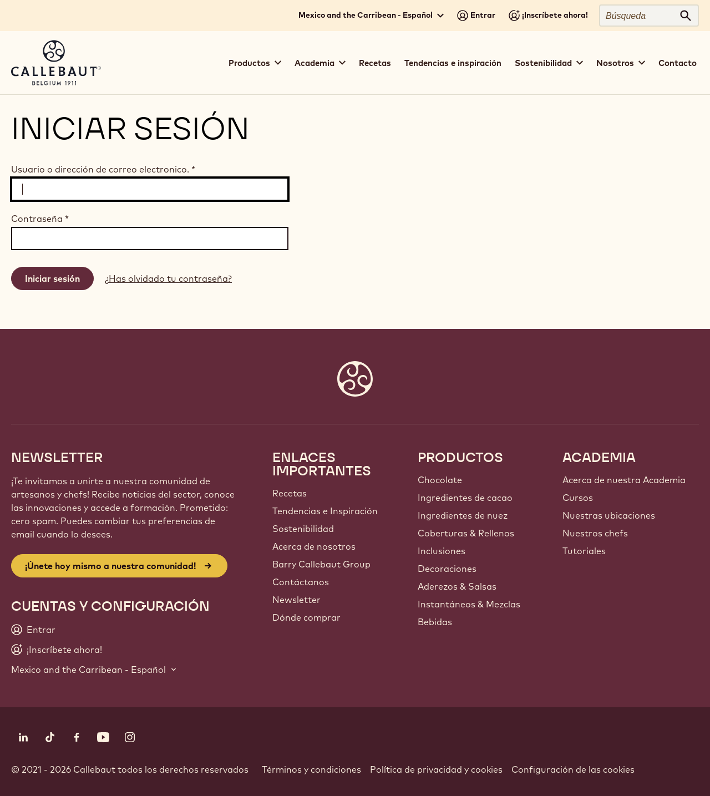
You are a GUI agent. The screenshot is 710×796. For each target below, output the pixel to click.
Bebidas (435, 621)
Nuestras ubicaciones (608, 515)
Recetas (375, 63)
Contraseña (40, 218)
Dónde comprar (306, 617)
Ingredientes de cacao (465, 497)
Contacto (677, 63)
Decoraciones (447, 568)
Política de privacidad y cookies (436, 769)
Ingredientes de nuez (463, 515)
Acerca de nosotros (314, 546)
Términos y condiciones (311, 769)
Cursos (577, 497)
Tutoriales (584, 550)
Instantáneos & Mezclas (469, 604)
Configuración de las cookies (573, 769)
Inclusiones (441, 550)
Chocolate (440, 479)
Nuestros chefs (595, 533)
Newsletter (296, 599)
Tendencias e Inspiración (325, 510)
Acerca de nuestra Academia (624, 479)
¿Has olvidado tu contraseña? (168, 278)
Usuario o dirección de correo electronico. (103, 169)
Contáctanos (300, 581)
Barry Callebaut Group (321, 564)
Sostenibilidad (303, 528)
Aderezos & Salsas (457, 586)
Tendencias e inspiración (452, 63)
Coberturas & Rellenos (466, 533)
